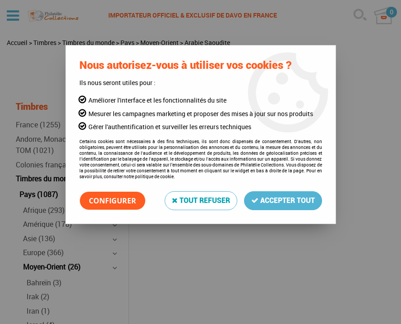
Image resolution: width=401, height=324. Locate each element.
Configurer (112, 201)
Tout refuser (201, 200)
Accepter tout (283, 200)
